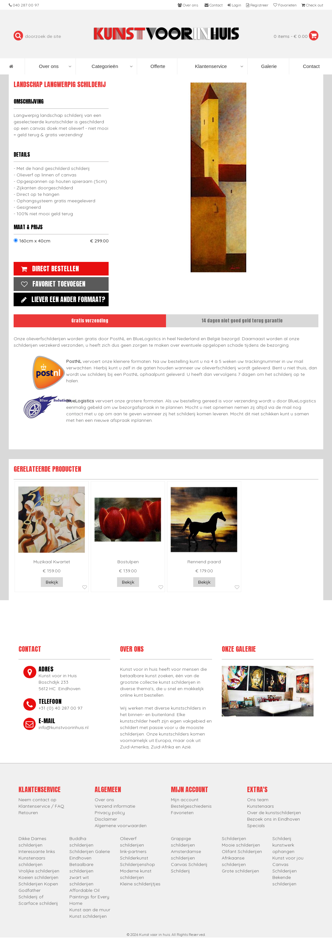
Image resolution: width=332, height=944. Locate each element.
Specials (256, 825)
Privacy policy (110, 812)
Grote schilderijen (240, 871)
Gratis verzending (89, 320)
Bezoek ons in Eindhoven (273, 819)
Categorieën (112, 66)
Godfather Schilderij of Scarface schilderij (38, 896)
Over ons (55, 66)
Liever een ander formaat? (61, 299)
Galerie (268, 66)
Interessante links (36, 851)
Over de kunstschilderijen (274, 812)
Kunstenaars (260, 806)
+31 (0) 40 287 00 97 (60, 708)
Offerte (157, 66)
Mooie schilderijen (241, 845)
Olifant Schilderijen (242, 851)
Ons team (257, 800)
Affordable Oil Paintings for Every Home (89, 896)
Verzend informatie (115, 806)
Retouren (28, 812)
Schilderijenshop (137, 864)
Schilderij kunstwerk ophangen (283, 845)
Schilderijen (234, 838)
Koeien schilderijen (38, 877)
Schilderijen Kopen (38, 884)
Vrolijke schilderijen (38, 871)
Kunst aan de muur (89, 910)
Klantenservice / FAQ (41, 806)
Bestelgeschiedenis (191, 806)
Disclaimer (106, 819)
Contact (311, 66)
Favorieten (182, 812)
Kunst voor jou (287, 858)
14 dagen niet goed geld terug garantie (242, 320)
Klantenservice (219, 66)
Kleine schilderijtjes (140, 884)
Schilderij (180, 871)
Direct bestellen (48, 269)
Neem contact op (37, 800)
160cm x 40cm (61, 241)
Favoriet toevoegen (51, 284)
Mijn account (184, 800)
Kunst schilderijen (88, 916)
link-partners (133, 851)
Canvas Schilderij (189, 864)
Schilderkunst (134, 858)
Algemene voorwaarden (121, 825)
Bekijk (52, 582)
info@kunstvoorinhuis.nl (64, 727)
